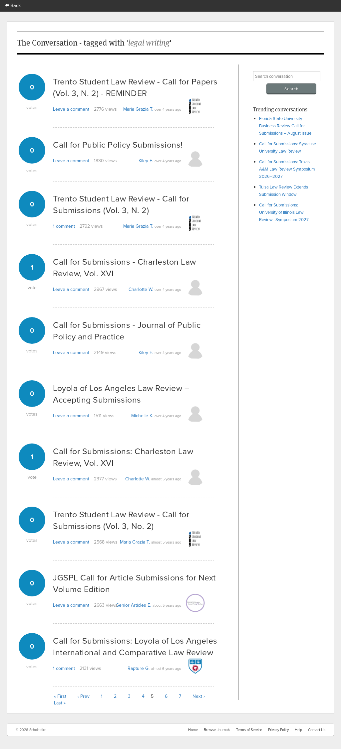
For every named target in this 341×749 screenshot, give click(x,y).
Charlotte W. (141, 289)
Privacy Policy (278, 729)
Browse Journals (217, 729)
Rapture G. (139, 668)
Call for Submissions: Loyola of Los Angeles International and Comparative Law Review (135, 646)
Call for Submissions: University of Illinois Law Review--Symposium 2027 (284, 212)
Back (13, 5)
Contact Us (316, 729)
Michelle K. (142, 415)
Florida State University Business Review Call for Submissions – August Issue (285, 125)
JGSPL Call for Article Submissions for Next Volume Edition (134, 583)
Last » (60, 702)
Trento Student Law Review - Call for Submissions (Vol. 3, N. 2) (121, 204)
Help (298, 729)
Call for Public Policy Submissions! (118, 144)
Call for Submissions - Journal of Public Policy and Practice (126, 330)
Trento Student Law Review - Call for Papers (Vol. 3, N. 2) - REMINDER (135, 87)
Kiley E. (146, 160)
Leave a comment (71, 109)
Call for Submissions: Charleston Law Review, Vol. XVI (123, 456)
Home (193, 729)
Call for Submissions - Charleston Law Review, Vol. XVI (124, 267)
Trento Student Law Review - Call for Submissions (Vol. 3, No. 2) (121, 520)
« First (60, 696)
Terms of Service (249, 729)
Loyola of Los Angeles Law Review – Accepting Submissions (121, 393)
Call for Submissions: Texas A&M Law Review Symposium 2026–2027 (287, 169)
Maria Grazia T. (138, 109)
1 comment (64, 226)
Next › (198, 696)
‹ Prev (84, 696)
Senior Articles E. (133, 605)
